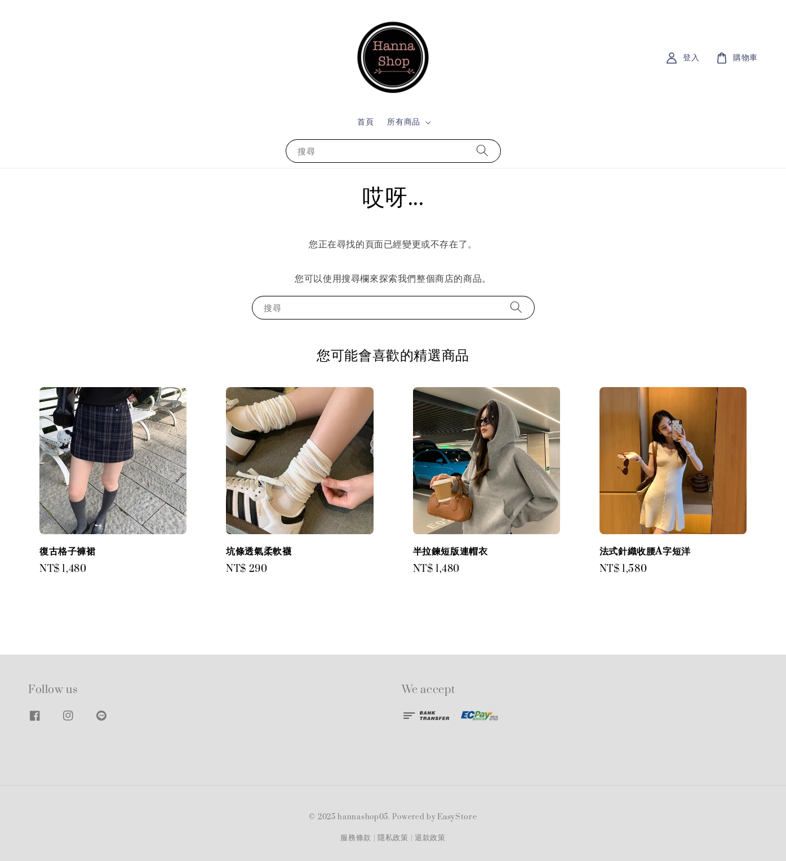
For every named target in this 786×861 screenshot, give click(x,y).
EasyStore (457, 817)
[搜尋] (482, 151)
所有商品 (403, 122)
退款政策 (430, 838)
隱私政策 (393, 838)
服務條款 (355, 838)
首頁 (365, 122)
